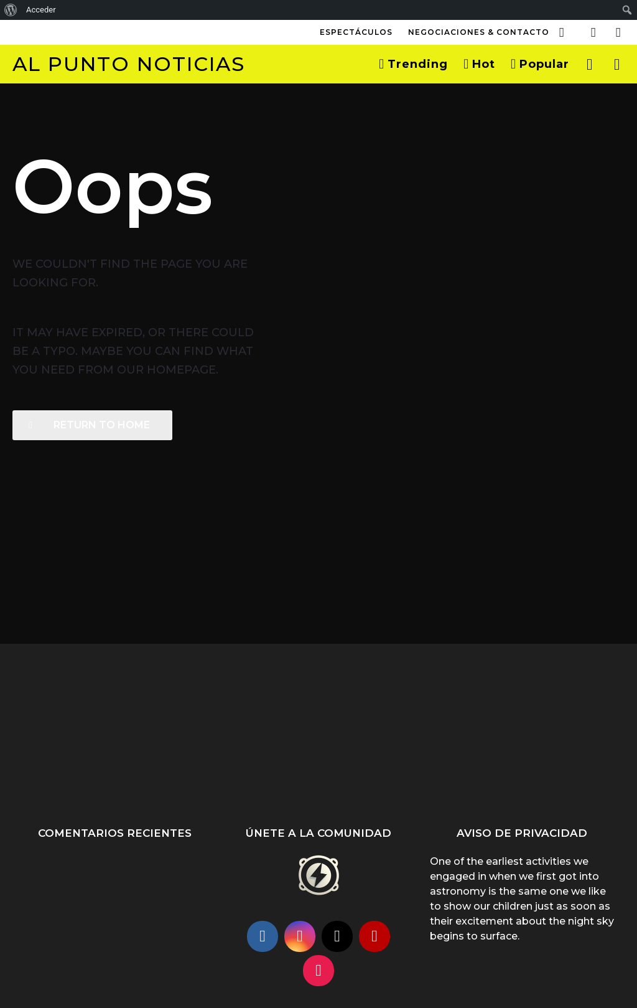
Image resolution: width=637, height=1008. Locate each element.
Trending (413, 64)
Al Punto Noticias (128, 64)
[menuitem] (11, 10)
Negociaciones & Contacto (478, 32)
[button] (561, 32)
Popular (540, 64)
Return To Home (89, 425)
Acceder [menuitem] (41, 9)
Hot (479, 64)
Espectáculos (356, 32)
